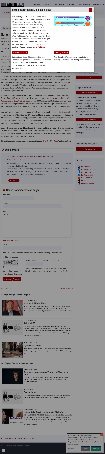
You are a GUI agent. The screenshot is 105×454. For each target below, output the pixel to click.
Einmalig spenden (61, 53)
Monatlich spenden (20, 53)
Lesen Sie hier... (39, 47)
